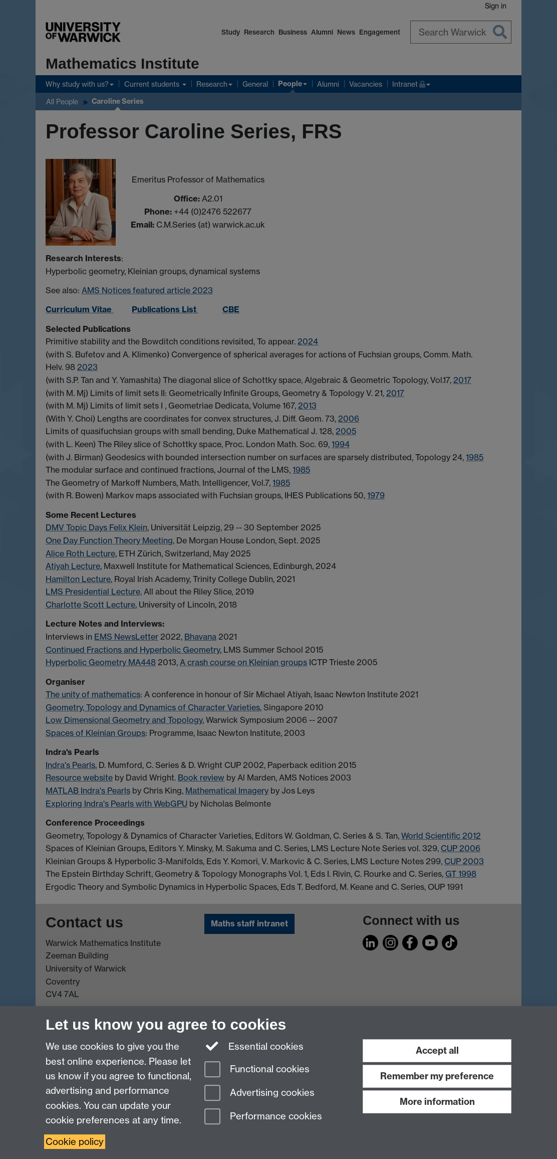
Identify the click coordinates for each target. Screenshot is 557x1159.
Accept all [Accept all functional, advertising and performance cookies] (437, 1050)
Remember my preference (437, 1076)
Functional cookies (257, 1070)
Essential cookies (254, 1045)
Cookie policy (75, 1141)
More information (437, 1101)
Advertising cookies (259, 1093)
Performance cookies (263, 1117)
